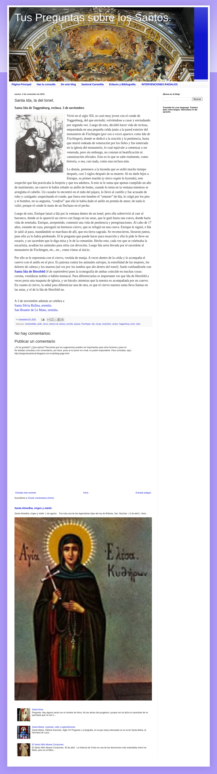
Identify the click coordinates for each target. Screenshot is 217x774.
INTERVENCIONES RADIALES (160, 84)
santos (115, 324)
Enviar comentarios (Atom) (41, 498)
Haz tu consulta (46, 84)
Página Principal (21, 84)
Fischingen (86, 324)
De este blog (68, 84)
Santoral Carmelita (92, 84)
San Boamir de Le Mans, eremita (36, 310)
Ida (93, 324)
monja (98, 324)
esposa (77, 324)
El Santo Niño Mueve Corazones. (48, 744)
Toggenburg (124, 324)
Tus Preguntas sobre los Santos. (92, 17)
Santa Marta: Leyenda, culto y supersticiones (53, 727)
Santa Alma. (38, 709)
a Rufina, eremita (40, 305)
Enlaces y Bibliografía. (122, 84)
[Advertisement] (83, 461)
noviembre (106, 324)
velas (138, 324)
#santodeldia (30, 324)
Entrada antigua (143, 492)
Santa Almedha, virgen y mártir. (33, 508)
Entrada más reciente (25, 492)
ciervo (45, 324)
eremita (69, 324)
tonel (132, 324)
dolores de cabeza (57, 324)
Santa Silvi (21, 305)
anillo (39, 324)
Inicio (85, 492)
